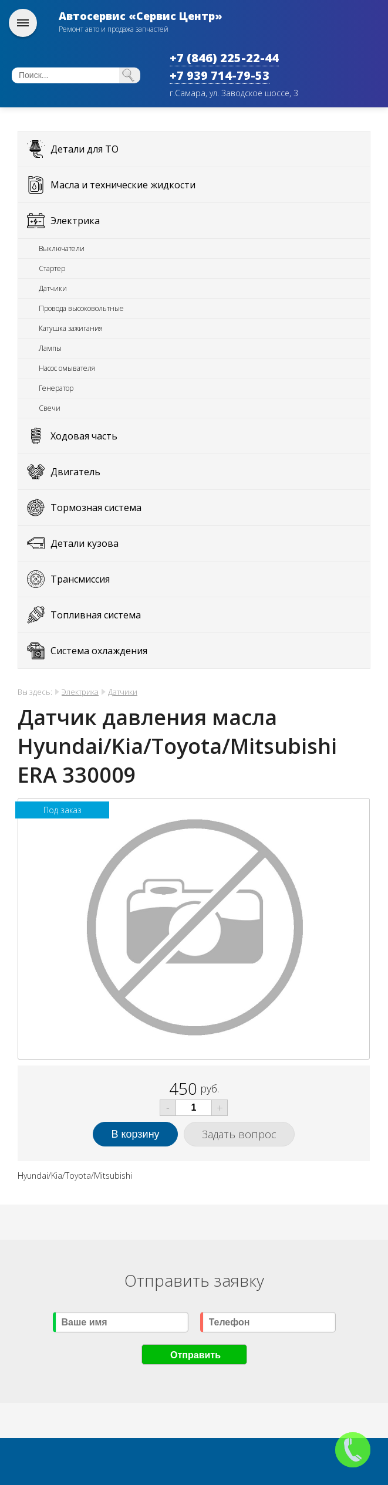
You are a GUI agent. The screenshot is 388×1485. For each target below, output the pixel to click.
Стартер (52, 268)
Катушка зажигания (71, 328)
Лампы (50, 348)
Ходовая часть (83, 435)
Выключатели (62, 248)
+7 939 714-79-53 (219, 75)
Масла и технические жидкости (122, 184)
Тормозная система (95, 507)
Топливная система (95, 614)
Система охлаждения (98, 650)
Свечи (49, 408)
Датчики (53, 288)
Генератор (56, 388)
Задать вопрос (239, 1134)
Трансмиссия (80, 579)
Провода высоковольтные (81, 308)
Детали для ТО (84, 149)
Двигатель (75, 471)
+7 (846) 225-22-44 (224, 58)
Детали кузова (84, 543)
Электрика (75, 220)
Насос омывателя (67, 368)
